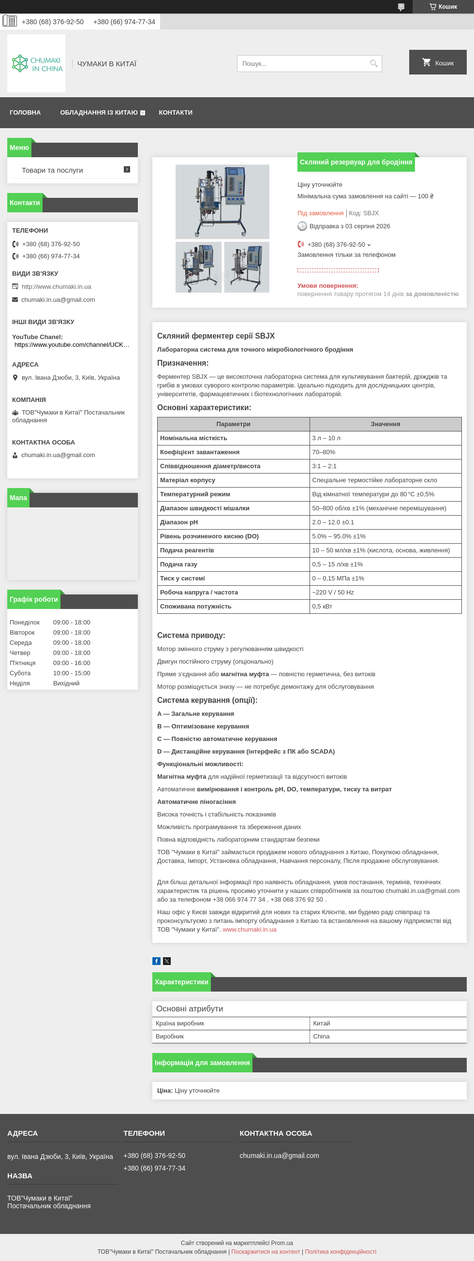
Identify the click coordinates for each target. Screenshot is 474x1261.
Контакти (176, 112)
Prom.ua (282, 1243)
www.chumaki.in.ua (250, 929)
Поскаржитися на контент (265, 1251)
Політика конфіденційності (341, 1251)
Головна (25, 112)
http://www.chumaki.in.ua (56, 286)
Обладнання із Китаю (98, 112)
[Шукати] (373, 63)
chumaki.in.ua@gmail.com (58, 299)
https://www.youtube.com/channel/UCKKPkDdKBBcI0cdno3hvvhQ (74, 344)
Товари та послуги (52, 170)
